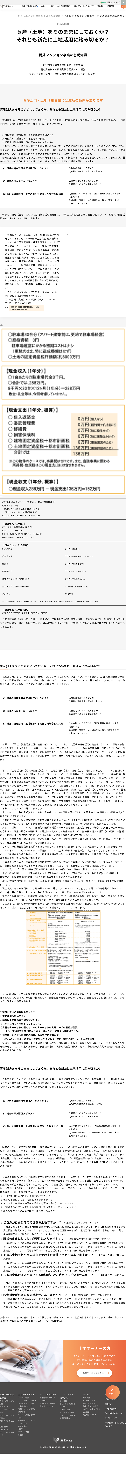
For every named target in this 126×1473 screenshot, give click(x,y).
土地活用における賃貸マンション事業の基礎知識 (27, 1409)
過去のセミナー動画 (48, 1406)
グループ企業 (65, 1409)
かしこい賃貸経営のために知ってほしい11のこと (27, 1418)
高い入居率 (22, 1429)
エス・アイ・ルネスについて (69, 1396)
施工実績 (109, 9)
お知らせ (109, 1404)
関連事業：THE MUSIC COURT (112, 1424)
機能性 (21, 1432)
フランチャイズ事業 (68, 1404)
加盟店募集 (4, 1426)
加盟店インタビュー (7, 1422)
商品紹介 (86, 1394)
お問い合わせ (111, 1408)
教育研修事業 (65, 1418)
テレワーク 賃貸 (88, 1400)
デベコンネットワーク (7, 1433)
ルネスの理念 (23, 1426)
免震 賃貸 (86, 1397)
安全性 (21, 1437)
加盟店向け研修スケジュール (48, 1402)
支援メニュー (5, 1406)
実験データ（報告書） (69, 1415)
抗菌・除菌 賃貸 (88, 1403)
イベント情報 (23, 1397)
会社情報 (63, 1401)
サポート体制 (23, 1434)
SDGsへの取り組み (67, 1412)
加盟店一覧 (4, 1429)
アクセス (63, 1406)
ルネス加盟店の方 (47, 1396)
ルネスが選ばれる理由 (7, 1402)
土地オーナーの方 (26, 1394)
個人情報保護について (115, 1413)
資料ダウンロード (47, 1409)
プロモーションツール (7, 1410)
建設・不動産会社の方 (7, 1396)
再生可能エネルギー (90, 1414)
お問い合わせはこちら (93, 1372)
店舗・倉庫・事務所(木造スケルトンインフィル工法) (91, 1409)
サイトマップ (111, 1418)
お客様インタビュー (26, 1403)
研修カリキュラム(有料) (7, 1416)
